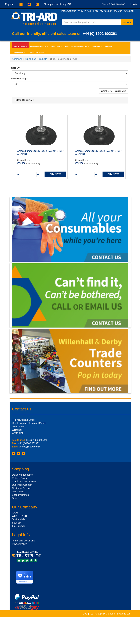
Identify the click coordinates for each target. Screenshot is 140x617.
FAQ (95, 11)
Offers (15, 498)
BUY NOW (55, 174)
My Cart (118, 11)
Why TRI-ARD (19, 516)
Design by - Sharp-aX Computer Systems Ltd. (106, 613)
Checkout (129, 11)
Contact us (21, 409)
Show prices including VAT (57, 4)
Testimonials (18, 519)
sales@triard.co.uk (30, 446)
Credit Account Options (24, 481)
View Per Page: (19, 78)
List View (120, 91)
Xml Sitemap (18, 526)
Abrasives (97, 47)
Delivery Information (22, 474)
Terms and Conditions (23, 540)
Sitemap (16, 522)
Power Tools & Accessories (77, 47)
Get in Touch (18, 491)
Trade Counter (68, 11)
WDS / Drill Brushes (39, 52)
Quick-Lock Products (36, 59)
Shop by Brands (20, 495)
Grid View (106, 91)
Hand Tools (57, 47)
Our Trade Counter (22, 484)
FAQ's (15, 512)
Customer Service (21, 488)
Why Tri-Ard (84, 11)
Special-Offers (21, 47)
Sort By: (15, 68)
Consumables (21, 52)
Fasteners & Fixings (39, 47)
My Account (106, 11)
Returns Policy (19, 478)
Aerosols (110, 47)
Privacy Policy (19, 544)
